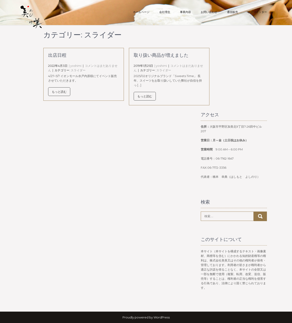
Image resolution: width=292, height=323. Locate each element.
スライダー (78, 70)
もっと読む (59, 91)
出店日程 (57, 55)
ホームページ (141, 12)
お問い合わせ (209, 12)
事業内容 (185, 12)
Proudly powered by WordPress (146, 317)
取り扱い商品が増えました (161, 55)
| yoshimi (74, 65)
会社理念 (164, 12)
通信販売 (232, 12)
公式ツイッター (257, 12)
